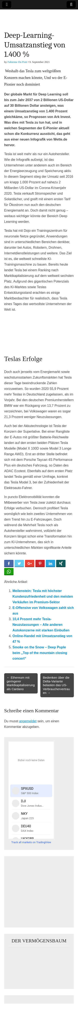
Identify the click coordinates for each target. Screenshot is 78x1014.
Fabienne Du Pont (17, 61)
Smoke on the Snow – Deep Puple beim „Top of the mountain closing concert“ (39, 652)
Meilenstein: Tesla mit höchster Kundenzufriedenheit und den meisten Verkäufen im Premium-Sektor (42, 596)
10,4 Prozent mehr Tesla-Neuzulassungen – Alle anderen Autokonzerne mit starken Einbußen (40, 624)
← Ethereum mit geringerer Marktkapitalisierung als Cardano (21, 683)
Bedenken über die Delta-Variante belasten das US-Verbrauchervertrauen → (56, 685)
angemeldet (28, 721)
